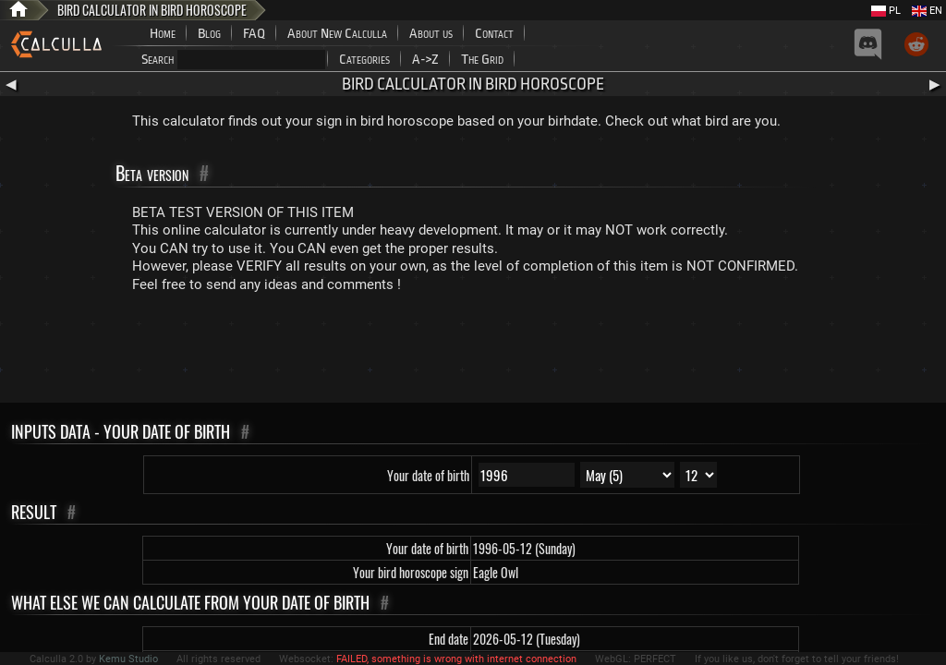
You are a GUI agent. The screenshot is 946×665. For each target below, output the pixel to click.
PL (886, 11)
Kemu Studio (128, 659)
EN (927, 11)
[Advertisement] (473, 351)
